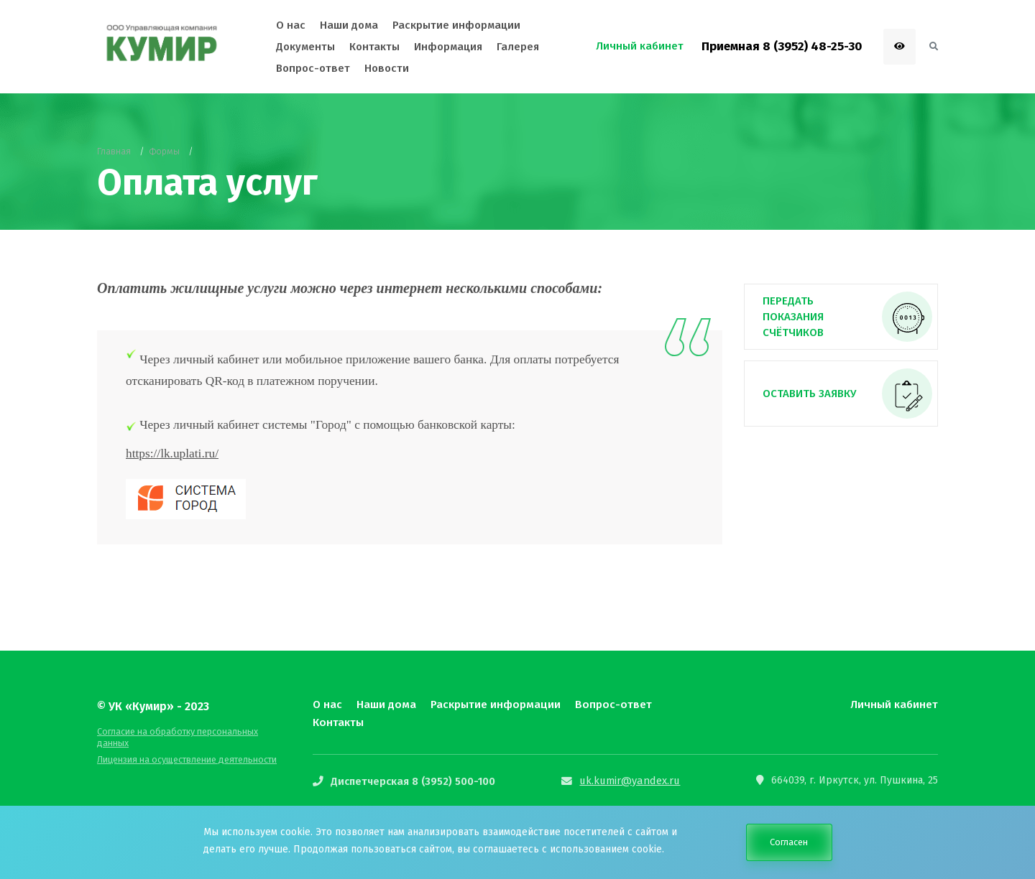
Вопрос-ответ (608, 704)
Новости (386, 68)
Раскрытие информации (493, 704)
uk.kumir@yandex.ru (624, 780)
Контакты (338, 722)
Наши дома (385, 704)
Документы (305, 46)
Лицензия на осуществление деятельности (185, 748)
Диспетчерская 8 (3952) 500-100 (409, 780)
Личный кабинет (894, 704)
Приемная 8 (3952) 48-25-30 (782, 46)
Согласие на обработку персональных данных (191, 732)
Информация (448, 46)
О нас (327, 704)
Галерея (518, 46)
